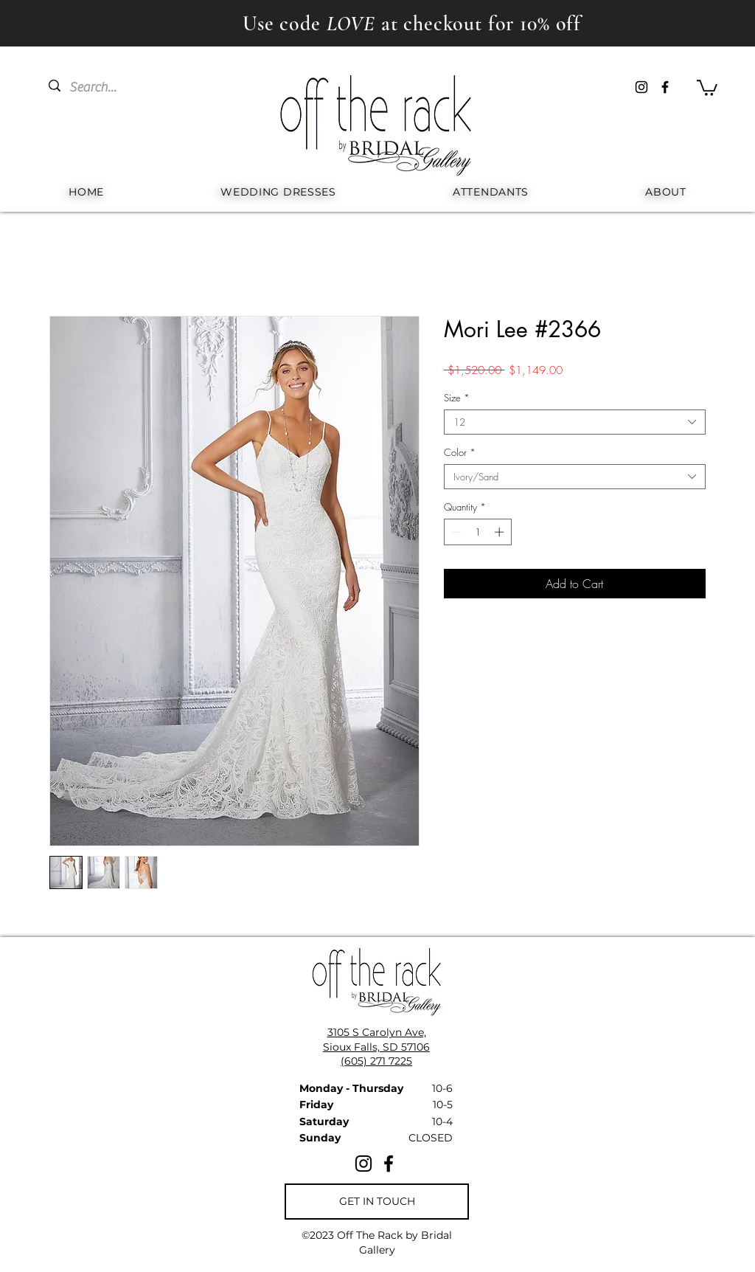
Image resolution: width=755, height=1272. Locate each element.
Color (460, 452)
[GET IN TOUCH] (377, 1201)
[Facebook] (665, 87)
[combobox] (575, 422)
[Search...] (103, 87)
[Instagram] (641, 87)
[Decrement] (455, 532)
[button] (707, 87)
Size (457, 398)
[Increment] (500, 532)
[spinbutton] (477, 532)
